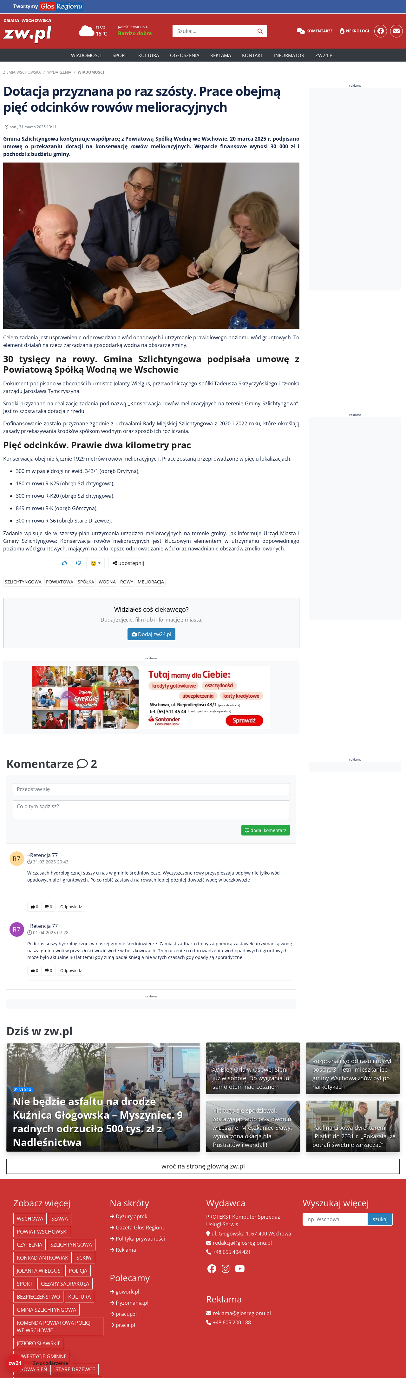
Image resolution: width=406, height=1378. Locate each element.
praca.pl (125, 1312)
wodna (107, 570)
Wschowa (30, 1206)
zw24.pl (325, 55)
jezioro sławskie (39, 1331)
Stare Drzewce (75, 1357)
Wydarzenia (59, 72)
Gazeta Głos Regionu (141, 1215)
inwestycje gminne (42, 1344)
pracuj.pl (126, 1301)
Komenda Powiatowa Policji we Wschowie (54, 1314)
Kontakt (252, 55)
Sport (120, 55)
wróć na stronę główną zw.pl (203, 1154)
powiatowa (59, 570)
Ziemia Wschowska (22, 72)
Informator (289, 55)
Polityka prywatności (140, 1226)
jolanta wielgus (39, 1258)
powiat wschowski (42, 1219)
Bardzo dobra (135, 33)
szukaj (380, 1207)
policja (78, 1258)
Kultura (148, 55)
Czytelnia (29, 1232)
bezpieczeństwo (38, 1284)
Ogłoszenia (184, 55)
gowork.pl (127, 1279)
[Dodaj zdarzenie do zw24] (40, 1363)
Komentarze (315, 31)
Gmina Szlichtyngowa (46, 1297)
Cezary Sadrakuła (65, 1271)
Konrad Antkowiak (42, 1245)
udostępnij (279, 128)
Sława (59, 1206)
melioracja (151, 570)
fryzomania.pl (132, 1290)
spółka (86, 570)
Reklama (220, 55)
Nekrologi (354, 31)
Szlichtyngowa (23, 570)
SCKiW (84, 1245)
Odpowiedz (71, 894)
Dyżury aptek (131, 1204)
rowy (126, 570)
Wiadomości (86, 55)
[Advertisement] (356, 189)
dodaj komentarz (265, 818)
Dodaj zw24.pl (151, 622)
